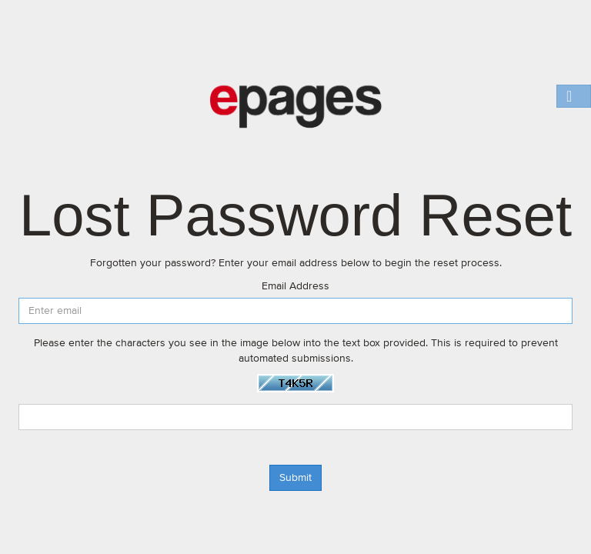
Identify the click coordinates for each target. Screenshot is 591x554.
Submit (295, 477)
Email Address (295, 286)
